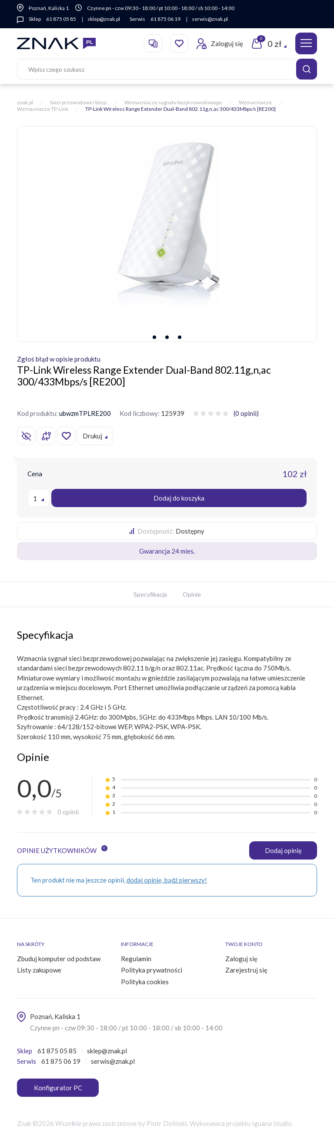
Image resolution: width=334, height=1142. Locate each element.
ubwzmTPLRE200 (85, 413)
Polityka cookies (145, 982)
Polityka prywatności (151, 970)
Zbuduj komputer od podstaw (58, 959)
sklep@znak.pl (103, 19)
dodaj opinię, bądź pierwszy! (167, 880)
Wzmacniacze (255, 102)
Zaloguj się (241, 959)
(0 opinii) (246, 413)
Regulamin (136, 959)
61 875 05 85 (61, 19)
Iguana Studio (272, 1123)
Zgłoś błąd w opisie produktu (58, 359)
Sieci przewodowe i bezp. (78, 102)
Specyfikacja (150, 594)
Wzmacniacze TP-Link (42, 109)
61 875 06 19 (165, 19)
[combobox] (38, 498)
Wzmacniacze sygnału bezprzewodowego (173, 102)
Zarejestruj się (246, 970)
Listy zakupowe (39, 970)
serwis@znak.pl (208, 19)
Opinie (192, 594)
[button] (153, 337)
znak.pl (25, 102)
